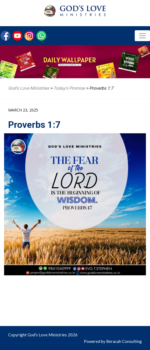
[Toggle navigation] (142, 35)
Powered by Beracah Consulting (113, 341)
